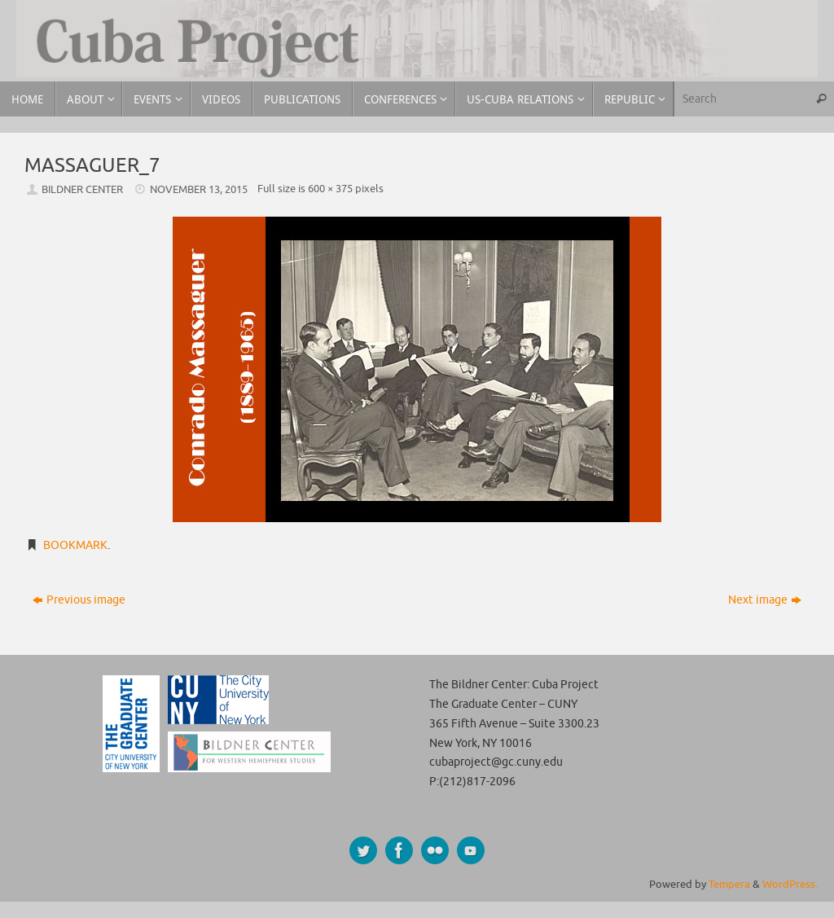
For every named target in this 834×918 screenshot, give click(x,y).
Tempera (729, 884)
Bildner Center (82, 189)
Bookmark (75, 545)
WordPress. (790, 884)
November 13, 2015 (199, 189)
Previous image (79, 600)
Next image (764, 600)
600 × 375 (330, 188)
